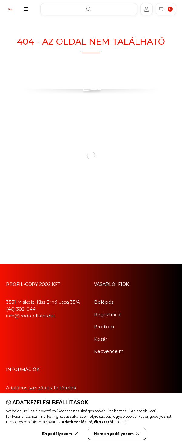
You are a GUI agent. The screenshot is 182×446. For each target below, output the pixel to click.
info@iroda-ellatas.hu (30, 316)
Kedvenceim (108, 351)
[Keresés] (88, 9)
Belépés (103, 302)
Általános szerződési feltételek (41, 387)
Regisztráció (108, 314)
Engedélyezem (60, 433)
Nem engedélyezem (117, 433)
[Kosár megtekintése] (166, 9)
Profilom (104, 326)
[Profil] (146, 9)
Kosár (100, 339)
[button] (26, 9)
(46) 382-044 (20, 309)
